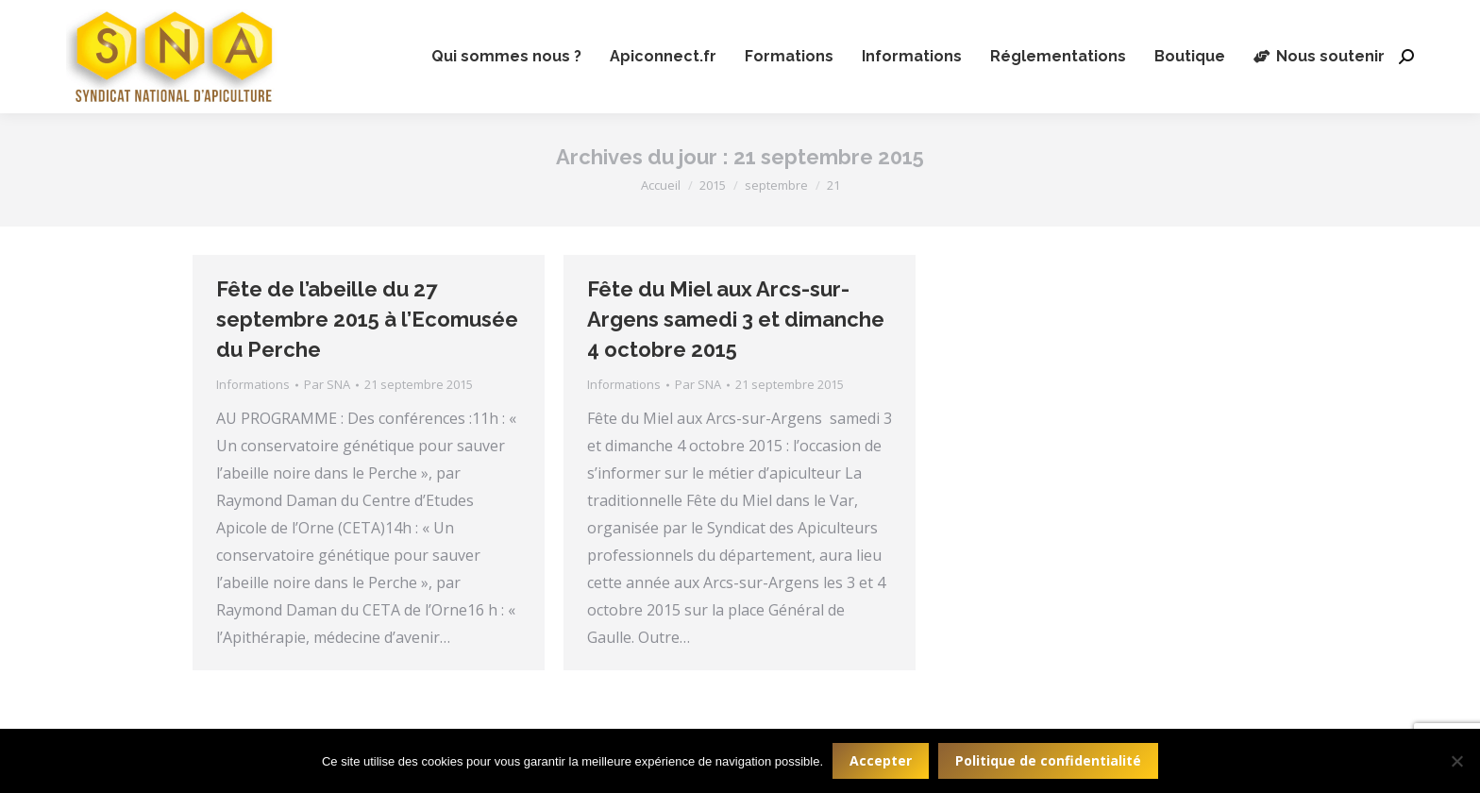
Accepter (880, 760)
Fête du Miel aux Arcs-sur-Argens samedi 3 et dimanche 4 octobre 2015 (735, 319)
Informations (253, 384)
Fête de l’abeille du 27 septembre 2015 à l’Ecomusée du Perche (367, 319)
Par (327, 384)
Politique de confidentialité (1048, 760)
